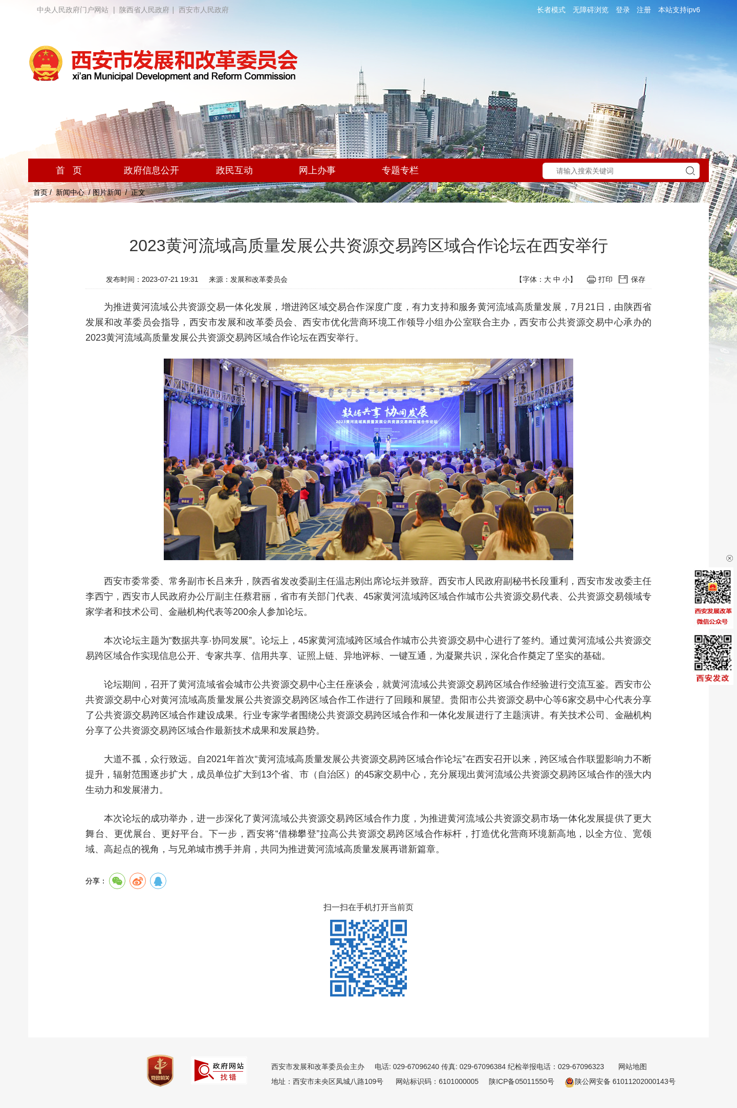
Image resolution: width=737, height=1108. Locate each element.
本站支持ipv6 (679, 10)
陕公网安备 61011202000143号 (620, 1081)
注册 (644, 10)
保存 (638, 279)
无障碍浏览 (591, 10)
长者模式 (551, 10)
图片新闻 (107, 192)
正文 (138, 192)
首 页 (69, 170)
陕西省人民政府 (144, 10)
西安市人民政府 (204, 10)
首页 (40, 192)
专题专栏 (400, 170)
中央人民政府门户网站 (73, 10)
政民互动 (234, 170)
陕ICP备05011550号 (521, 1081)
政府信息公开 (151, 170)
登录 (623, 10)
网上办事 (317, 170)
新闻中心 (70, 192)
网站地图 (632, 1066)
